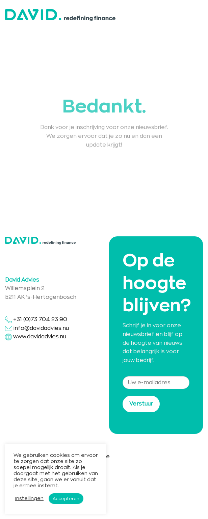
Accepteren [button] (66, 498)
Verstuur (141, 404)
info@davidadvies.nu (41, 328)
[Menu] (199, 15)
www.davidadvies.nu (39, 336)
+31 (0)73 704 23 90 (36, 319)
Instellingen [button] (29, 498)
